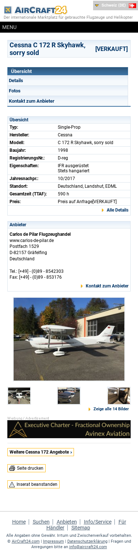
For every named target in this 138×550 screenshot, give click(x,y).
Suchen (41, 522)
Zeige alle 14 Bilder (111, 409)
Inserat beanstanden (37, 484)
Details (16, 80)
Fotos (15, 91)
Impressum (53, 541)
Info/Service (98, 522)
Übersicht (21, 71)
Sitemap (80, 528)
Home (19, 522)
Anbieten (67, 522)
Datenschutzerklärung (87, 541)
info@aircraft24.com (88, 546)
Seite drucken (30, 468)
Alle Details (117, 210)
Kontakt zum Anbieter (31, 101)
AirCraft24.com (26, 541)
